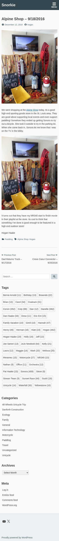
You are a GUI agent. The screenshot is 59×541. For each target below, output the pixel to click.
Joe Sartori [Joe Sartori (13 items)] (10, 344)
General (6, 425)
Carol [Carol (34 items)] (20, 302)
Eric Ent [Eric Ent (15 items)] (40, 316)
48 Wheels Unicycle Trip (14, 404)
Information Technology (13, 430)
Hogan (32, 239)
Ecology (6, 415)
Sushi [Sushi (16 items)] (47, 378)
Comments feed (10, 500)
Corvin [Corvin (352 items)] (9, 309)
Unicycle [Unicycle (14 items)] (9, 385)
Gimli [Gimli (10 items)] (30, 323)
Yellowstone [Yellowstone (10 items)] (42, 385)
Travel (5, 445)
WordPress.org (9, 505)
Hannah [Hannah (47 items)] (44, 323)
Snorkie (8, 5)
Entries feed (8, 495)
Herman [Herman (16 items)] (22, 330)
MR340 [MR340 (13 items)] (43, 357)
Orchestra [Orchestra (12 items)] (36, 364)
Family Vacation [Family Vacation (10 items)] (13, 323)
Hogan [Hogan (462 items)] (49, 330)
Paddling (9, 239)
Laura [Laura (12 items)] (8, 350)
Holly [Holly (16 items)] (28, 336)
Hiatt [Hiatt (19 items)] (35, 330)
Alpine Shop (32, 110)
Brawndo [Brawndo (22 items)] (45, 295)
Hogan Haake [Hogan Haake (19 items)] (12, 336)
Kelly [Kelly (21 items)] (46, 344)
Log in (5, 490)
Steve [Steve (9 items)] (40, 371)
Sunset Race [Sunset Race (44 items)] (30, 378)
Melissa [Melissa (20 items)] (48, 350)
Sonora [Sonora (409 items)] (27, 371)
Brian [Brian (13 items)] (8, 302)
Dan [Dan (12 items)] (34, 309)
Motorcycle (7, 435)
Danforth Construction (13, 409)
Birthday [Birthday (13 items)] (30, 295)
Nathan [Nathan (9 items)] (8, 364)
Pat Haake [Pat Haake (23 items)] (10, 371)
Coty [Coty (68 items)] (22, 309)
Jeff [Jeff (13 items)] (40, 336)
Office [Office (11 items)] (21, 364)
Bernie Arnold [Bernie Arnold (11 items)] (12, 295)
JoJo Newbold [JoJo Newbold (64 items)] (30, 344)
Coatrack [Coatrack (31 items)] (34, 302)
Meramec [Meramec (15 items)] (10, 357)
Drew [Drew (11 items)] (26, 316)
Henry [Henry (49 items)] (8, 330)
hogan (30, 24)
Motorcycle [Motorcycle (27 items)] (27, 357)
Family (5, 420)
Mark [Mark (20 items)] (35, 350)
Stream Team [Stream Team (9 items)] (11, 378)
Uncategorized (9, 450)
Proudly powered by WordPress (17, 537)
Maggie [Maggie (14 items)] (22, 350)
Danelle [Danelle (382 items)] (47, 309)
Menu (54, 5)
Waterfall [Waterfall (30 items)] (25, 385)
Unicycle (6, 455)
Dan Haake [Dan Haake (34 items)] (11, 316)
